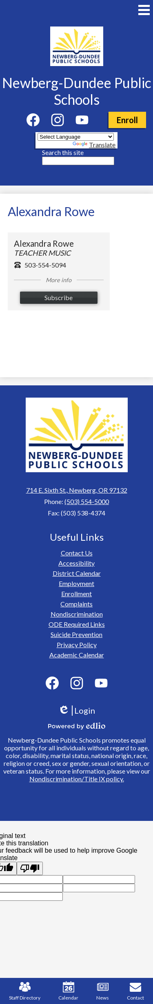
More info (58, 279)
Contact (135, 991)
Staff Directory (24, 991)
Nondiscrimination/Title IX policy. (76, 779)
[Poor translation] (30, 868)
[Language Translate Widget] (76, 137)
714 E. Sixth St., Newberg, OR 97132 (76, 490)
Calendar (68, 991)
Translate (94, 144)
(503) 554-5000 (86, 501)
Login (76, 710)
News (102, 991)
